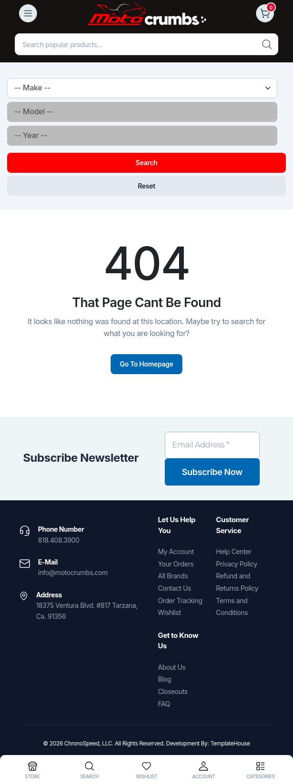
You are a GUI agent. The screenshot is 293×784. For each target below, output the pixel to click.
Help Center (234, 551)
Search (147, 163)
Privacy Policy (236, 564)
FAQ (164, 704)
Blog (164, 679)
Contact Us (174, 588)
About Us (172, 667)
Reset (146, 186)
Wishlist (169, 612)
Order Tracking (180, 600)
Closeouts (173, 691)
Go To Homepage (146, 364)
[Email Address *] (212, 445)
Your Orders (176, 564)
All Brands (173, 576)
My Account (176, 551)
